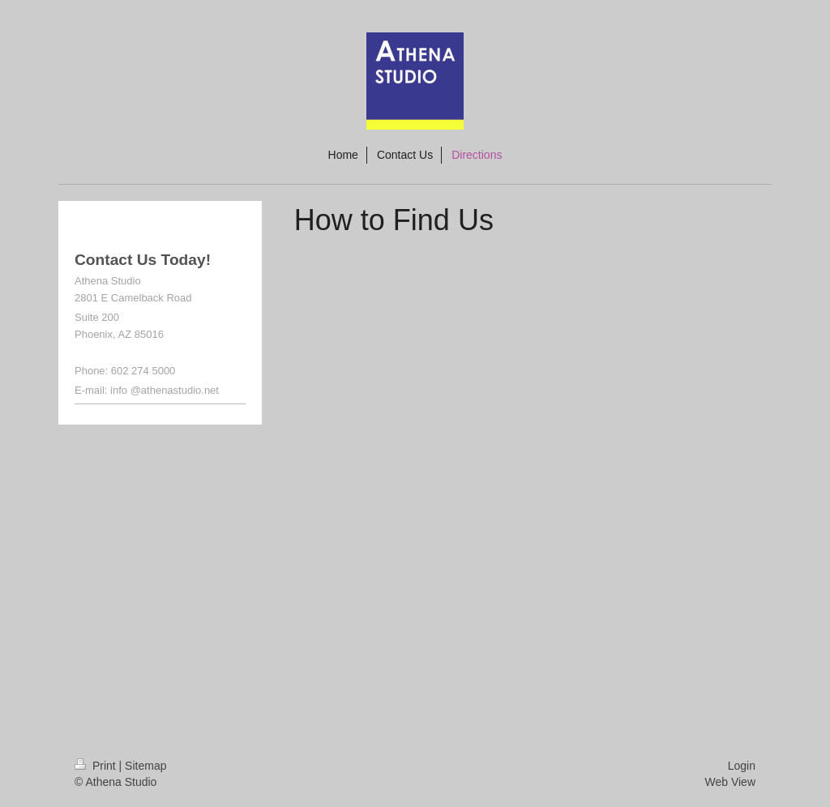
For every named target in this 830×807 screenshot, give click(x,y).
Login (741, 765)
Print (97, 765)
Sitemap (145, 765)
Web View (729, 781)
